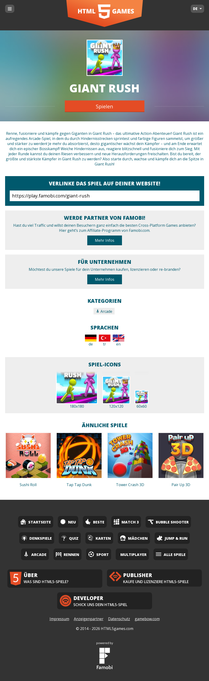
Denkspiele (37, 538)
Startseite (35, 522)
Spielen (104, 106)
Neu (68, 522)
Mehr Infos (104, 240)
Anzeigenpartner (88, 618)
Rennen (67, 554)
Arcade (104, 311)
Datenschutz (119, 618)
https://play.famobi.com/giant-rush (105, 195)
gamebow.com (147, 618)
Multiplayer (133, 554)
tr (104, 341)
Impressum (59, 618)
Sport (98, 554)
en (118, 341)
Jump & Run (172, 538)
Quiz (69, 538)
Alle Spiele (171, 554)
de (91, 341)
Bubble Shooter (168, 522)
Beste (94, 522)
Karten (99, 538)
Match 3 (126, 522)
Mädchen (134, 538)
